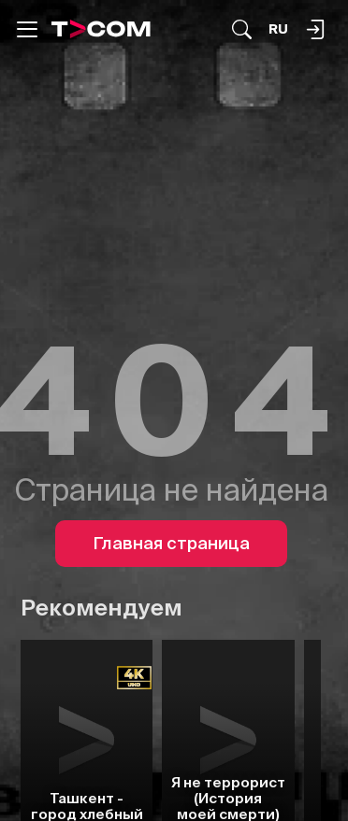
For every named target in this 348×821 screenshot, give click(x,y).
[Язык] (278, 29)
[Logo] (101, 29)
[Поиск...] (242, 29)
